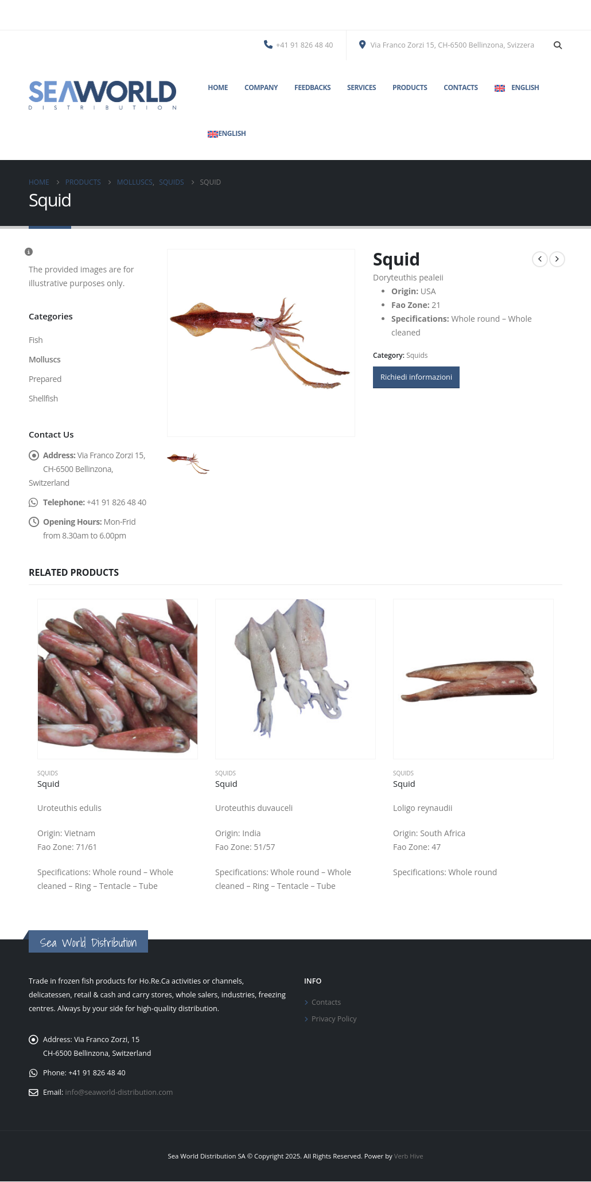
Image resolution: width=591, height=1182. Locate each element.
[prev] (540, 259)
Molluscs (44, 359)
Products (409, 87)
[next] (557, 259)
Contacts (460, 87)
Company (261, 87)
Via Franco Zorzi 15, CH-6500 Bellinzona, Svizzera (447, 45)
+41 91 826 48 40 (298, 45)
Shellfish (43, 398)
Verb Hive (408, 1156)
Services (361, 87)
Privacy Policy (334, 1019)
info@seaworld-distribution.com (119, 1093)
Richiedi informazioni (416, 377)
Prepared (45, 378)
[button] (557, 45)
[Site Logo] (102, 95)
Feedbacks (312, 87)
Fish (35, 339)
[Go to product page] (117, 679)
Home (218, 87)
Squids (416, 355)
